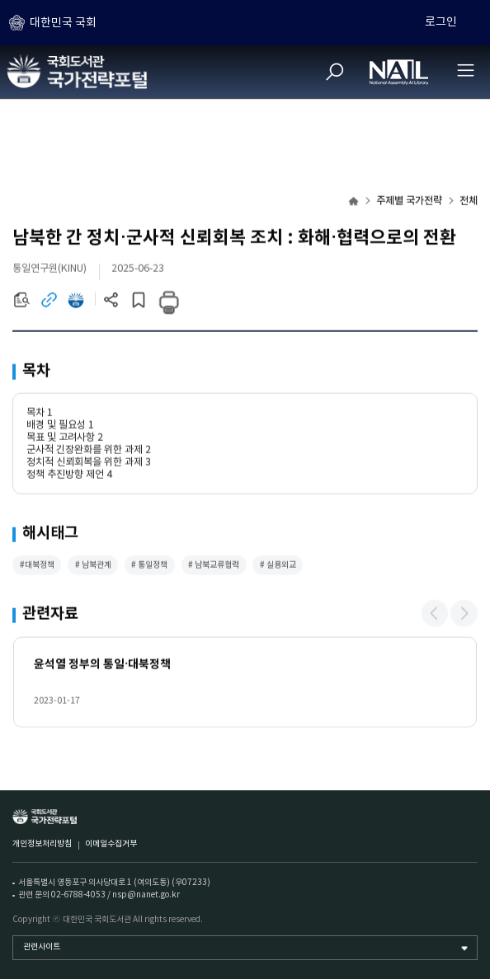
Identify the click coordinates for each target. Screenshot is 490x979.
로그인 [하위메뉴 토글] (441, 22)
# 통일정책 (149, 566)
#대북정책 (37, 566)
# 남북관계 (93, 566)
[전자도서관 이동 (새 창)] (76, 304)
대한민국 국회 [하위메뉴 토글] (63, 23)
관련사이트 (41, 947)
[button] (435, 615)
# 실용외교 (278, 566)
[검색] (335, 72)
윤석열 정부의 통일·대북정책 (103, 665)
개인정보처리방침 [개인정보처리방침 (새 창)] (42, 844)
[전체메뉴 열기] (465, 70)
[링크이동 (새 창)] (49, 304)
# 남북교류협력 (213, 566)
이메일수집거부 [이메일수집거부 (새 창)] (111, 844)
